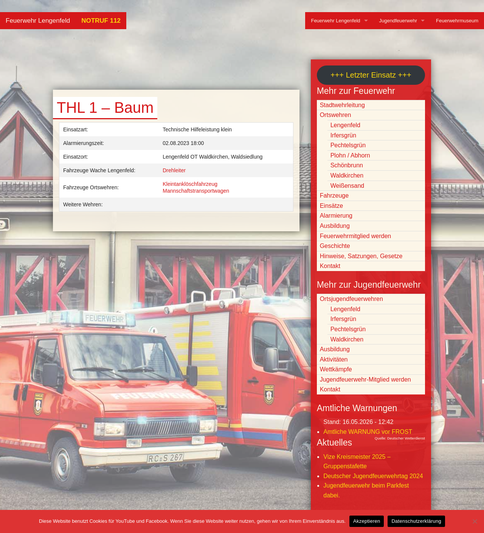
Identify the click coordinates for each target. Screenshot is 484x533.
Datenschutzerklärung (416, 521)
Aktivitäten (334, 359)
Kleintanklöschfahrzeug (190, 184)
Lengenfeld (345, 125)
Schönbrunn (346, 165)
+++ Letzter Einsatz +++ (370, 75)
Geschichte (335, 246)
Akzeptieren (366, 521)
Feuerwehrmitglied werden (355, 236)
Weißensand (347, 185)
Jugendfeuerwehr (398, 20)
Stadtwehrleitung (342, 105)
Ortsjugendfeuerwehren (351, 299)
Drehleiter (174, 170)
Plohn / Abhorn (350, 155)
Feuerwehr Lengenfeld (38, 20)
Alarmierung (336, 215)
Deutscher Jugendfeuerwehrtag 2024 (373, 476)
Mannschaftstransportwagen (196, 191)
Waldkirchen (346, 175)
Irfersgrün (343, 135)
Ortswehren (335, 115)
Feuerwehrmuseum (457, 20)
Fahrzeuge (334, 195)
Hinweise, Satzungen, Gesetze (361, 256)
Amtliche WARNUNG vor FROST (367, 432)
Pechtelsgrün (348, 145)
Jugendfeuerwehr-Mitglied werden (365, 379)
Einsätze (331, 206)
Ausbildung (335, 226)
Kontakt (330, 266)
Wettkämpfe (336, 369)
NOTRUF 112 (101, 20)
